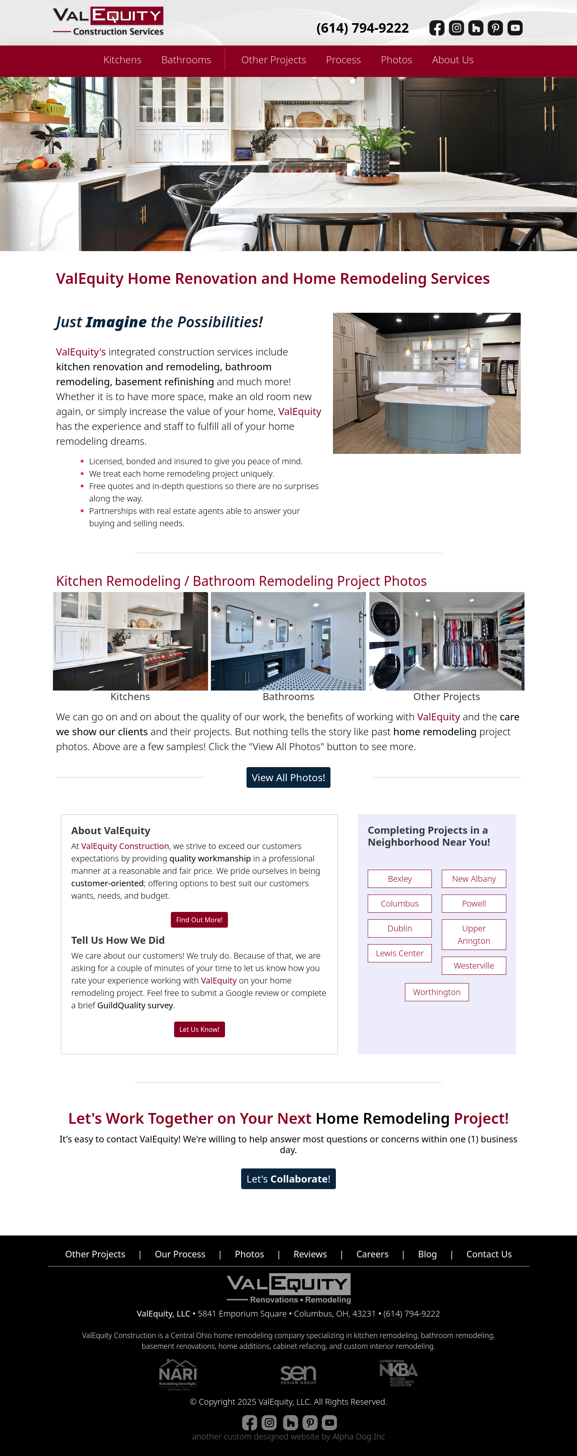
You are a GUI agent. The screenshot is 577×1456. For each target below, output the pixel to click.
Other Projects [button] (274, 59)
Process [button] (343, 59)
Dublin (400, 928)
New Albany (474, 878)
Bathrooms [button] (186, 59)
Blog (427, 1254)
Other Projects (95, 1254)
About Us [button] (453, 59)
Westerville (474, 965)
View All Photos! (289, 777)
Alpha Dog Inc (359, 1436)
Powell (474, 903)
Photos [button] (396, 59)
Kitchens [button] (122, 59)
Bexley (400, 878)
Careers (373, 1254)
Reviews (310, 1254)
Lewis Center (400, 953)
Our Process (180, 1254)
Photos (249, 1254)
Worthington (437, 992)
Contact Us (489, 1254)
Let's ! (288, 1178)
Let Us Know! (200, 1029)
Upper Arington (473, 934)
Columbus (400, 903)
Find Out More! (199, 919)
